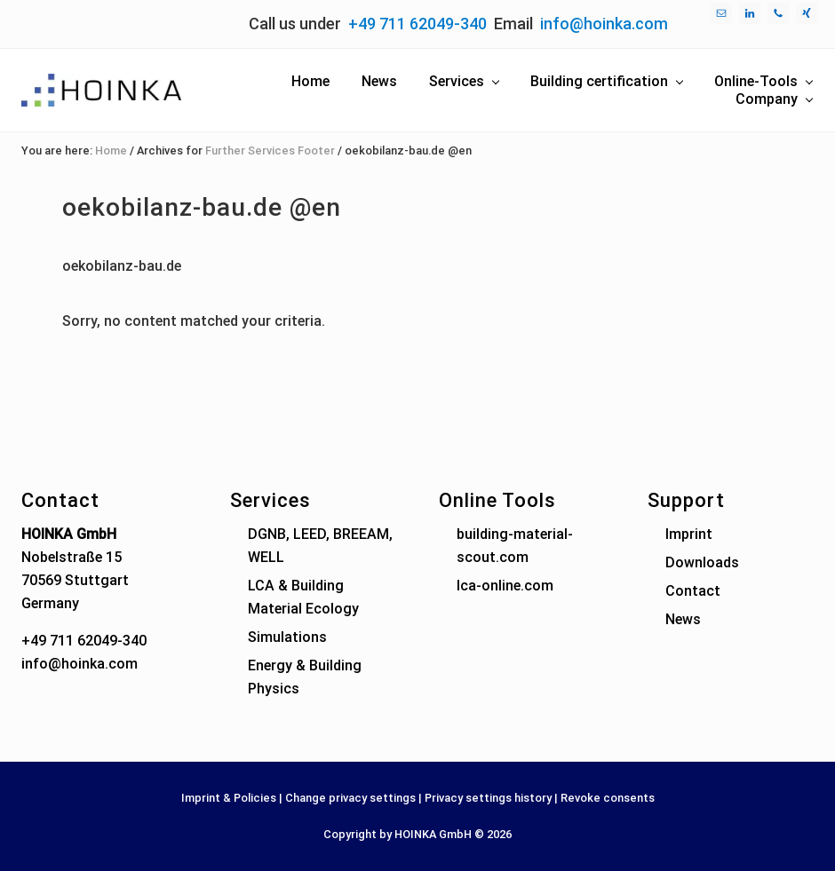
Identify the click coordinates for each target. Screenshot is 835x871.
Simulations (287, 637)
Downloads (702, 562)
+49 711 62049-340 (417, 23)
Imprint (688, 534)
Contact (692, 590)
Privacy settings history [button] (488, 797)
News (683, 619)
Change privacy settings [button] (350, 797)
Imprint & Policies (228, 797)
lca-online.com (505, 585)
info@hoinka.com (604, 23)
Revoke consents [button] (608, 797)
